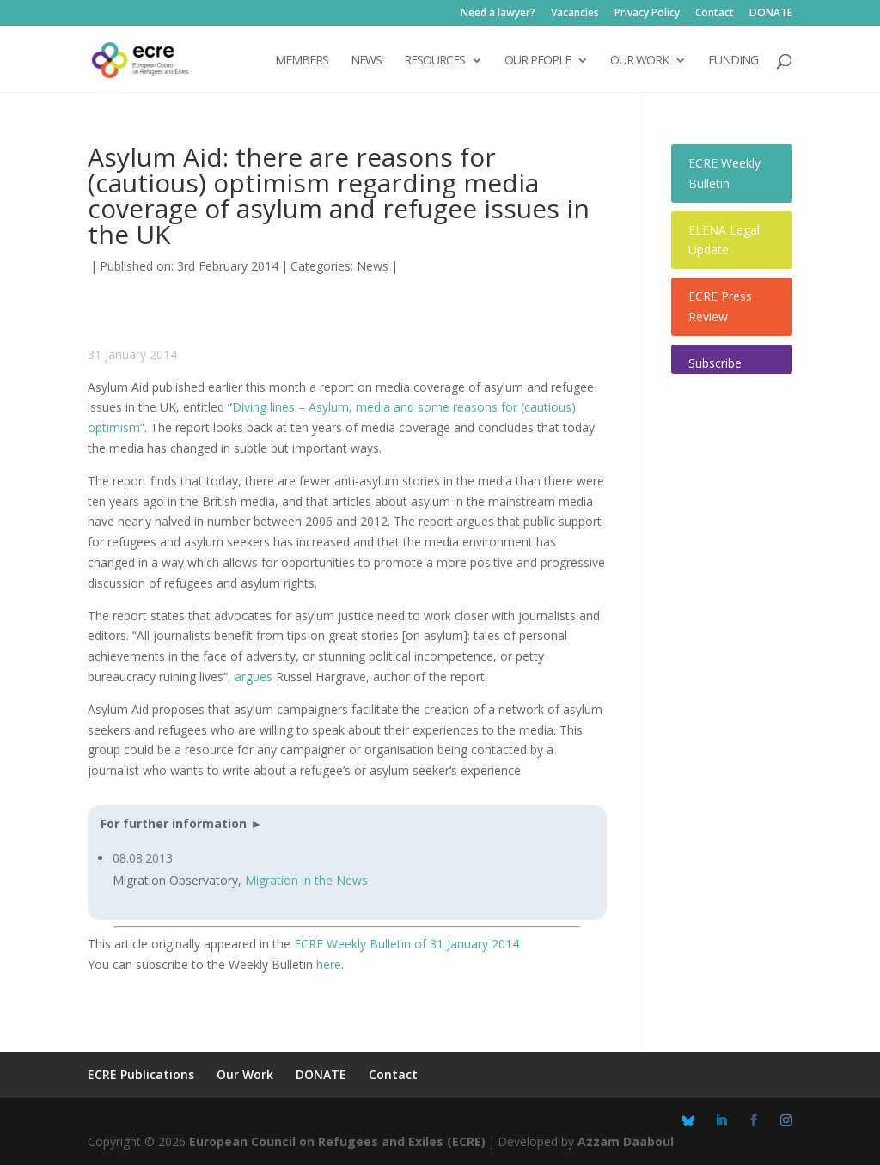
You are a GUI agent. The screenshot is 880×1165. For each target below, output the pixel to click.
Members (301, 61)
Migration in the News (306, 880)
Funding (733, 61)
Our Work (245, 1074)
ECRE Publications (141, 1074)
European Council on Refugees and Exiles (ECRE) (337, 1141)
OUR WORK (639, 61)
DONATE (770, 14)
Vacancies (575, 14)
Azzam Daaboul (626, 1141)
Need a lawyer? (498, 14)
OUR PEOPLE (537, 61)
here (328, 964)
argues (253, 676)
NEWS (366, 61)
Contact (714, 14)
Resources (434, 61)
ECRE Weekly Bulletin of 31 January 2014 (406, 944)
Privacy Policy (647, 14)
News (372, 266)
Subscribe (715, 363)
